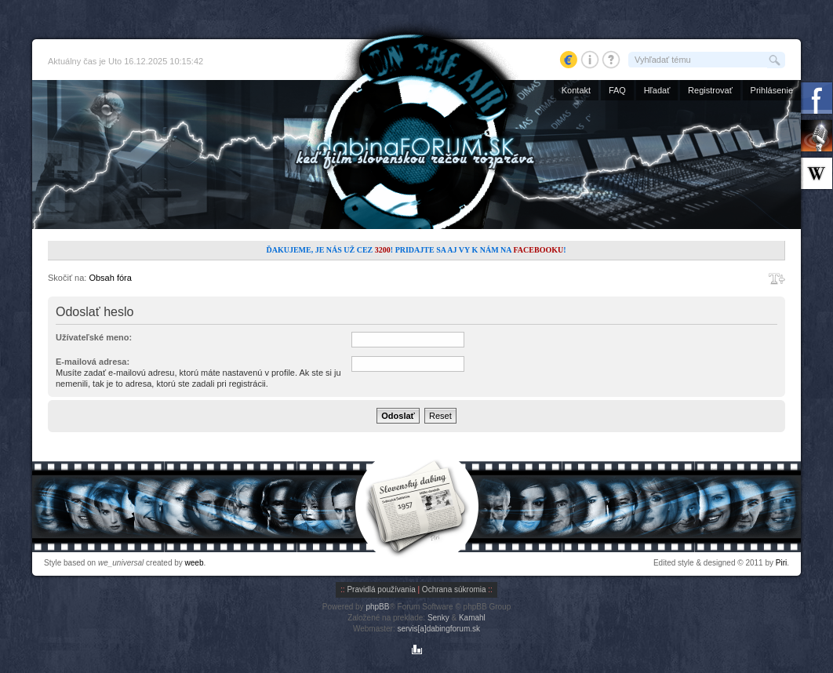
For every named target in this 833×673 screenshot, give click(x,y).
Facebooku (538, 250)
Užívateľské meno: (94, 337)
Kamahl (472, 617)
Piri (781, 562)
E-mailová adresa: (92, 361)
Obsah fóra (110, 277)
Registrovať (710, 90)
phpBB (377, 606)
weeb (194, 562)
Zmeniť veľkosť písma (777, 278)
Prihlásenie (772, 90)
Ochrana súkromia (454, 589)
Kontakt (576, 90)
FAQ (617, 90)
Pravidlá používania (381, 589)
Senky (438, 617)
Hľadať (657, 90)
